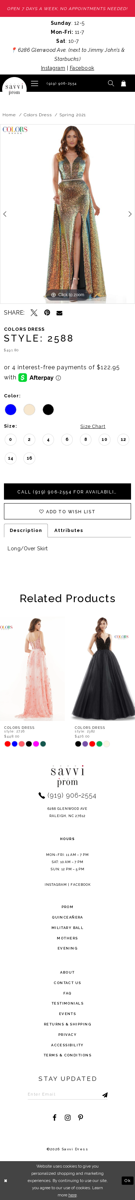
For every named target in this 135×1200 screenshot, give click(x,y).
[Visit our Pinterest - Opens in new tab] (80, 1117)
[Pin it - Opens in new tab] (47, 312)
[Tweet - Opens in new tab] (34, 312)
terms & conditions (67, 1055)
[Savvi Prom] (14, 89)
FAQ (67, 993)
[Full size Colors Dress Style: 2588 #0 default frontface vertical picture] (67, 214)
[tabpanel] (67, 214)
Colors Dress (38, 114)
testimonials (67, 1003)
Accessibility (67, 1045)
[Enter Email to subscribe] (68, 1094)
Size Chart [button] (92, 426)
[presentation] (32, 669)
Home (9, 114)
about (67, 972)
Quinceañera (67, 917)
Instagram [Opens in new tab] (53, 68)
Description (26, 530)
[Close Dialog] (6, 1180)
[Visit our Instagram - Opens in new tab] (67, 1117)
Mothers (67, 938)
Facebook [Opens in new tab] (82, 68)
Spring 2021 (72, 114)
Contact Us (67, 983)
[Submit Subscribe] (97, 1094)
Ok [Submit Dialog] (127, 1180)
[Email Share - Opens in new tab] (59, 313)
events (67, 1014)
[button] (34, 83)
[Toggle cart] (123, 83)
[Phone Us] (60, 83)
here (72, 1194)
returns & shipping (67, 1024)
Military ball (67, 928)
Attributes (68, 530)
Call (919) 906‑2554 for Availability (69, 492)
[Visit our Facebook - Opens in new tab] (54, 1117)
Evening (67, 948)
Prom (68, 907)
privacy (67, 1035)
